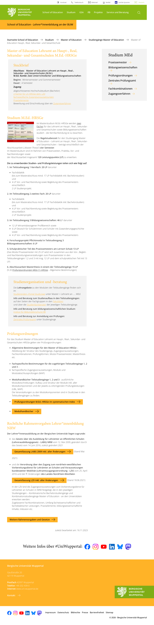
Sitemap (109, 612)
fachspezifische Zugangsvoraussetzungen (33, 97)
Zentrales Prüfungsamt (24, 319)
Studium (71, 12)
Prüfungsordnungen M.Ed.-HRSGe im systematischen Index (44, 401)
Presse (85, 612)
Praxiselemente (21, 100)
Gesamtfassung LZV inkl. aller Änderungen (36, 480)
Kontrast (63, 2)
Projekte (98, 12)
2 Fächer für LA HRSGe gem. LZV (29, 93)
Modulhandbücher (23, 411)
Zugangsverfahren (62, 103)
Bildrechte (75, 612)
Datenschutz (63, 612)
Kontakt (11, 595)
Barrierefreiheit (97, 612)
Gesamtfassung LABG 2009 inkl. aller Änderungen (39, 451)
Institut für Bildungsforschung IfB (29, 312)
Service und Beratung (118, 12)
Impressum (50, 612)
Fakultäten (58, 301)
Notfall (108, 2)
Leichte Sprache (124, 2)
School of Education (52, 12)
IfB (89, 12)
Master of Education (71, 39)
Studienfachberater (36, 304)
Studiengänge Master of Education (107, 39)
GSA (81, 12)
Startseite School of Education (23, 39)
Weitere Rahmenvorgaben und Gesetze (30, 519)
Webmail (94, 2)
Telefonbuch (78, 2)
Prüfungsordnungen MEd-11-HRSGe (30, 270)
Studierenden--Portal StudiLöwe (29, 294)
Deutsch (141, 2)
